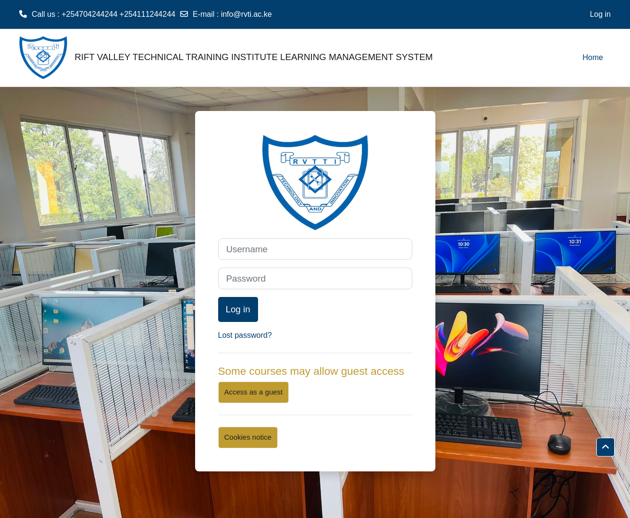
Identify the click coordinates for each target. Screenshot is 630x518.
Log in (600, 14)
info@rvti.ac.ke (246, 14)
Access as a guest (253, 392)
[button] (605, 447)
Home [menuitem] (592, 57)
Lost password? (245, 335)
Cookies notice (248, 437)
